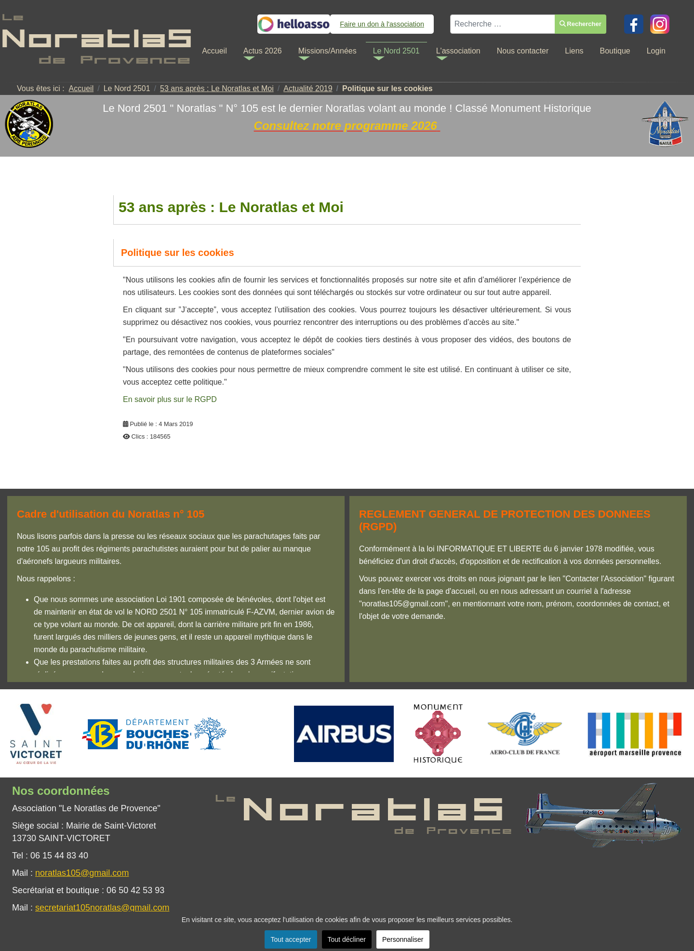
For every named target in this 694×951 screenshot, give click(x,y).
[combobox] (502, 22)
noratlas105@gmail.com (82, 873)
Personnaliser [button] (403, 939)
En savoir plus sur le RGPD (170, 399)
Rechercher (580, 22)
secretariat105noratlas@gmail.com (102, 907)
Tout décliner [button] (347, 939)
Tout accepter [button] (290, 939)
